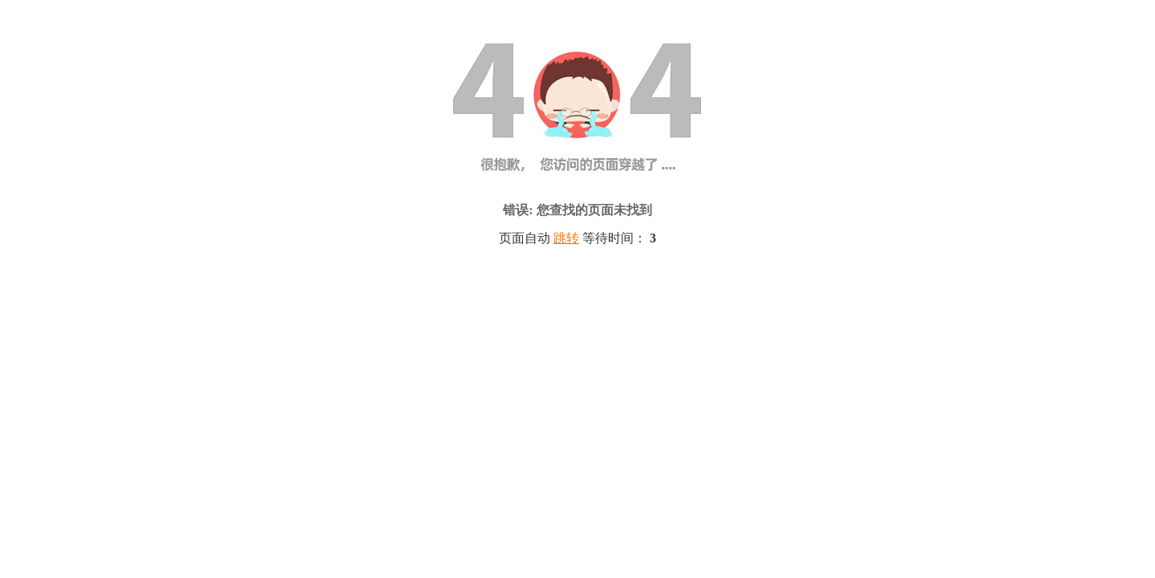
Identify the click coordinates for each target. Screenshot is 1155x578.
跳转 (566, 238)
